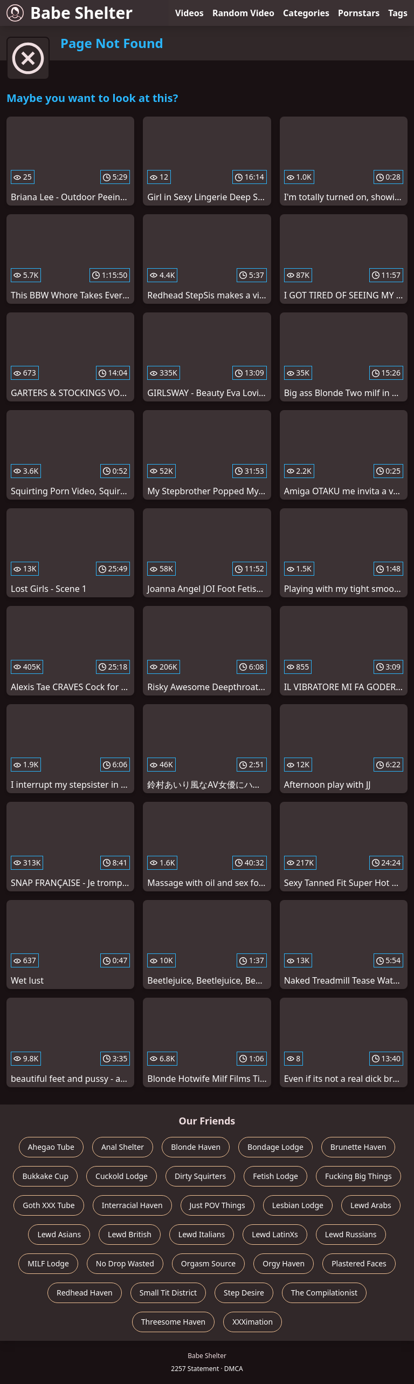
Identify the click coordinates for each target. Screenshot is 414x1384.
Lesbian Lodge (297, 1205)
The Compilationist (324, 1292)
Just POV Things (217, 1205)
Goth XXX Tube (49, 1205)
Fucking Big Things (358, 1176)
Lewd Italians (201, 1234)
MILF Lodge (48, 1263)
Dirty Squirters (200, 1176)
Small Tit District (168, 1292)
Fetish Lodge (275, 1176)
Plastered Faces (359, 1263)
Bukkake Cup (45, 1176)
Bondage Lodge (275, 1147)
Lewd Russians (351, 1234)
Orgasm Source (208, 1263)
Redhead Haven (85, 1292)
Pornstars (359, 13)
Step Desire (244, 1292)
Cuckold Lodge (121, 1176)
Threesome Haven (173, 1322)
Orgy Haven (284, 1263)
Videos (189, 13)
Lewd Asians (59, 1234)
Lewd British (129, 1234)
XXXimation (252, 1322)
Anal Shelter (122, 1147)
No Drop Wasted (125, 1263)
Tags (398, 13)
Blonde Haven (195, 1147)
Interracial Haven (132, 1205)
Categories (306, 13)
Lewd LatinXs (275, 1234)
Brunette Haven (358, 1147)
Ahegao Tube (51, 1147)
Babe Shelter (69, 13)
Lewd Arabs (370, 1205)
